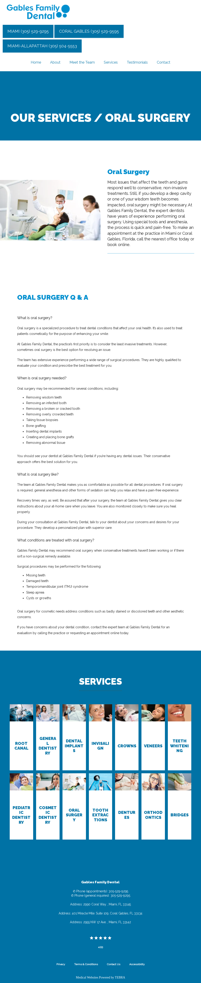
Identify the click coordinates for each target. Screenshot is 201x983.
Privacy (60, 964)
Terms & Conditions (86, 964)
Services (111, 62)
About (55, 62)
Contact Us (113, 964)
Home (36, 62)
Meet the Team (82, 62)
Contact (163, 62)
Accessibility (137, 964)
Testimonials (137, 62)
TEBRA (120, 977)
